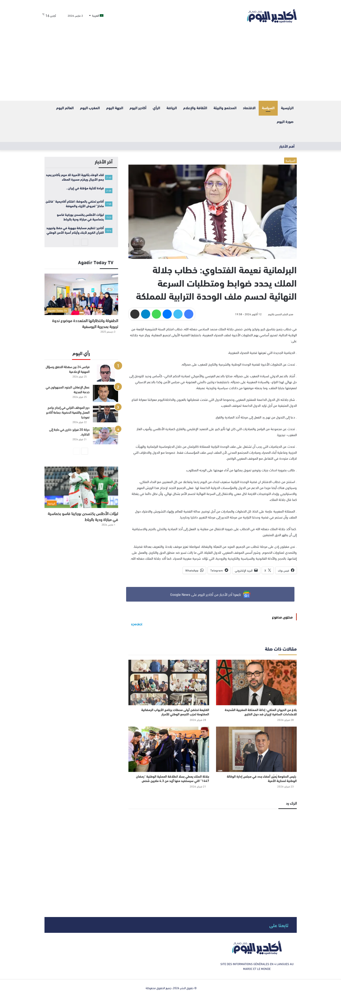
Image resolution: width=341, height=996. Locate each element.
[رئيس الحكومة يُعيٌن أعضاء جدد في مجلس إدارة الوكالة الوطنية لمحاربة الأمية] (256, 749)
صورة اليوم (285, 121)
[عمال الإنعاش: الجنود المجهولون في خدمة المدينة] (105, 393)
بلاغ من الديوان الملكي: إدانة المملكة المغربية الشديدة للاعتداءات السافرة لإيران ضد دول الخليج (261, 712)
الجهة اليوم (114, 107)
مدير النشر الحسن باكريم (280, 313)
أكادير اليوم (138, 107)
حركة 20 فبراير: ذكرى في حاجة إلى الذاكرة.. (69, 431)
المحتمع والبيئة (224, 107)
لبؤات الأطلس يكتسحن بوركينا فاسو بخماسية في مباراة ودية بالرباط (83, 516)
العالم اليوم (65, 107)
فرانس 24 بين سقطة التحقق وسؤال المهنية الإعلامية (67, 369)
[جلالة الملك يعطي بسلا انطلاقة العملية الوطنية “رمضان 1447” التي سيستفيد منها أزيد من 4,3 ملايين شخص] (168, 749)
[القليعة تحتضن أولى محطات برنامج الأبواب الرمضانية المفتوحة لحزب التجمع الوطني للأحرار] (168, 682)
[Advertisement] (170, 66)
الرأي (156, 107)
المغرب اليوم (90, 107)
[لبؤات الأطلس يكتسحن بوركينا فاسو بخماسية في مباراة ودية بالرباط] (81, 487)
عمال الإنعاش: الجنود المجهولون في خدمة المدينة (67, 389)
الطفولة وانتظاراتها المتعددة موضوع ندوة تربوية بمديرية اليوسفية (85, 323)
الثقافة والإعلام (195, 107)
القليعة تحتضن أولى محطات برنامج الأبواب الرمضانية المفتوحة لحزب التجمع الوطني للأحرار (175, 712)
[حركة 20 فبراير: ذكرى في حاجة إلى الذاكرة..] (105, 435)
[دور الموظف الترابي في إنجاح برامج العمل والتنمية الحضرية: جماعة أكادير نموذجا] (105, 413)
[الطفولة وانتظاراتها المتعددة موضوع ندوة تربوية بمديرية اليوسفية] (81, 294)
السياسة (268, 107)
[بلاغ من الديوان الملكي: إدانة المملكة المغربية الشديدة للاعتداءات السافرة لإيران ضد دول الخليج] (256, 682)
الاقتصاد (249, 107)
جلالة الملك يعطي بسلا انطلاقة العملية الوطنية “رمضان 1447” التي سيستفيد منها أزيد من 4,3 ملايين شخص (172, 778)
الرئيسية (287, 107)
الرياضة (171, 107)
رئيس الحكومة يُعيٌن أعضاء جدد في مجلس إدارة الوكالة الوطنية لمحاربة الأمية (262, 778)
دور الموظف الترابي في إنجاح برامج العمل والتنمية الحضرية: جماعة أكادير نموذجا (67, 412)
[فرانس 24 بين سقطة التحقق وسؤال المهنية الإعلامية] (105, 373)
